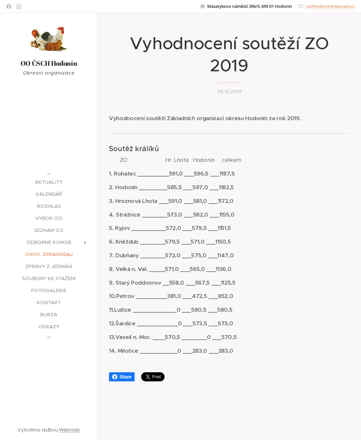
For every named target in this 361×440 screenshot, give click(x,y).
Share (121, 376)
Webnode (69, 430)
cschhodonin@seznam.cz (330, 6)
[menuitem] (49, 182)
